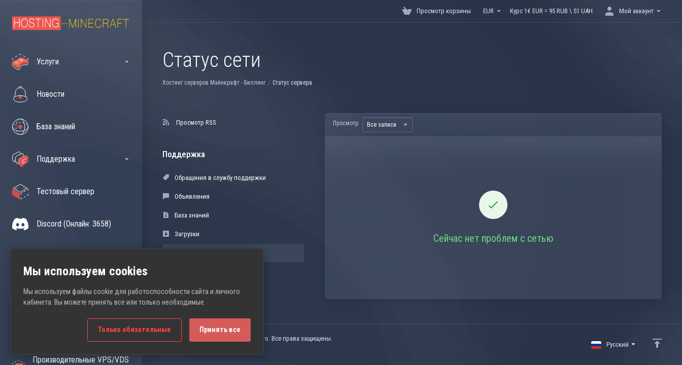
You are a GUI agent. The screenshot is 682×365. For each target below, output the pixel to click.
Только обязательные (134, 329)
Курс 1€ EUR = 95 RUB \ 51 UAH (551, 11)
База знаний (186, 215)
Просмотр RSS (189, 122)
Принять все (220, 329)
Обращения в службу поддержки (214, 177)
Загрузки (181, 234)
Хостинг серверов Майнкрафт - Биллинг (213, 82)
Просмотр (345, 123)
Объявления (186, 196)
